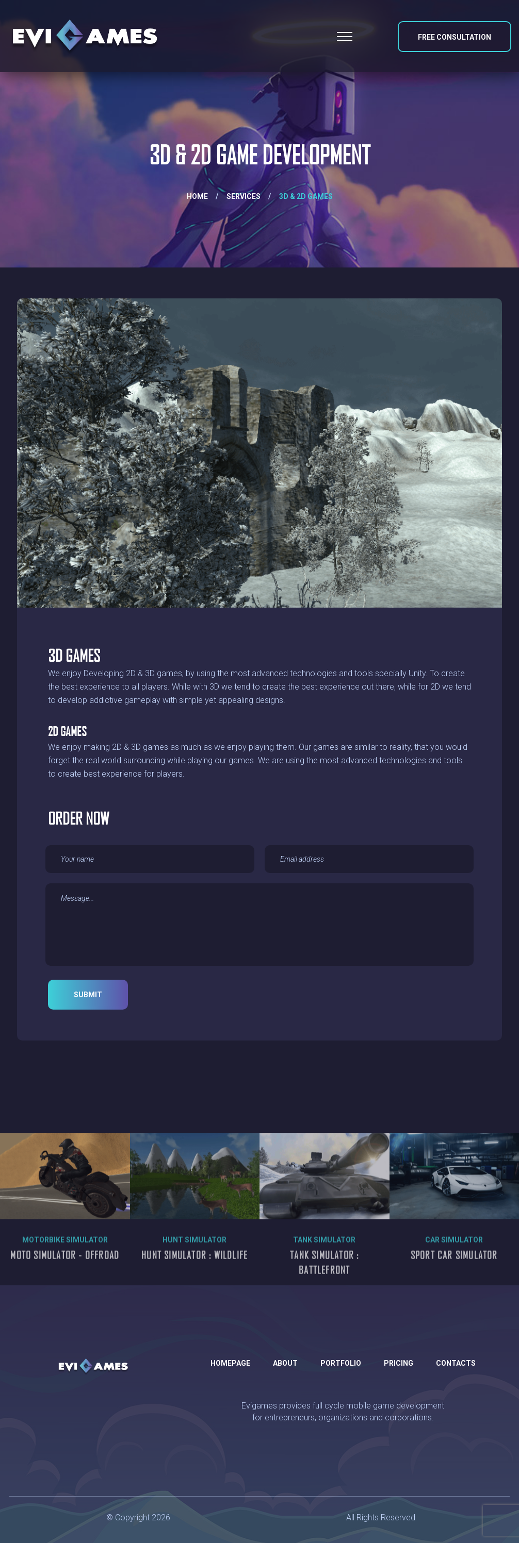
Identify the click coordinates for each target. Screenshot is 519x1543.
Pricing (398, 1363)
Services (243, 196)
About (285, 1363)
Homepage (230, 1363)
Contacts (456, 1363)
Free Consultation (454, 37)
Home (197, 196)
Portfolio (340, 1363)
